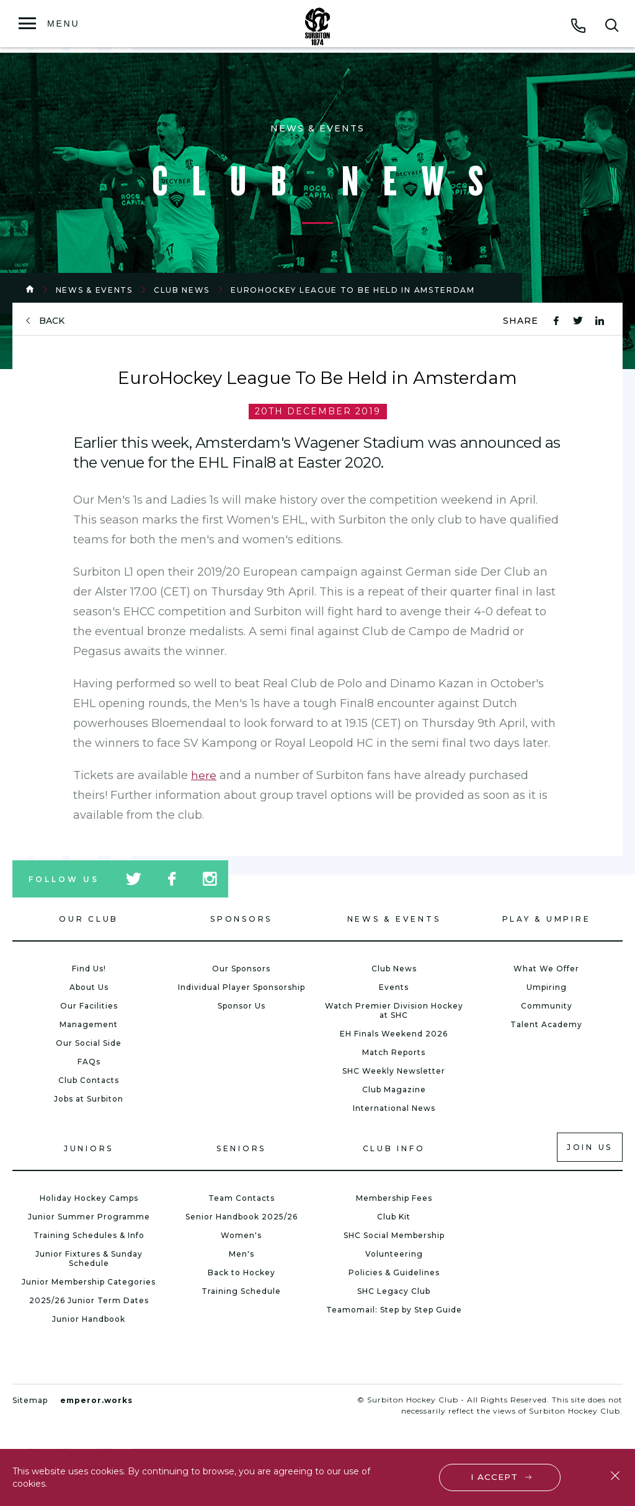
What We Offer (546, 968)
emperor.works (96, 1400)
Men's (241, 1254)
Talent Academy (546, 1024)
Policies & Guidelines (394, 1272)
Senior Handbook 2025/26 (241, 1216)
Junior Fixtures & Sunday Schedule (89, 1258)
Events (394, 987)
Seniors (241, 1148)
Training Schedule (241, 1291)
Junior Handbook (88, 1319)
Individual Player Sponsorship (241, 987)
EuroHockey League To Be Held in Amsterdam (353, 290)
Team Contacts (241, 1198)
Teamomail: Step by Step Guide (394, 1309)
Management (89, 1024)
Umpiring (546, 987)
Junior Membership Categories (89, 1281)
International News (394, 1108)
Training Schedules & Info (88, 1235)
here (203, 775)
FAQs (89, 1061)
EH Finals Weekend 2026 (394, 1033)
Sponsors (241, 919)
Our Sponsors (241, 968)
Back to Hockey (241, 1272)
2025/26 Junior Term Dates (89, 1300)
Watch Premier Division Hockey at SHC (394, 1010)
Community (546, 1005)
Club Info (394, 1148)
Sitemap (30, 1400)
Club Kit (394, 1216)
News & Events (94, 290)
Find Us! (89, 968)
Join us (590, 1147)
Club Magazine (394, 1089)
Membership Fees (394, 1198)
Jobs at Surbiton (88, 1098)
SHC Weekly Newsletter (393, 1071)
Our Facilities (89, 1005)
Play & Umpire (546, 919)
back (51, 321)
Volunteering (394, 1254)
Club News (182, 290)
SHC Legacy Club (393, 1291)
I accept (495, 1476)
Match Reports (393, 1052)
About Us (89, 987)
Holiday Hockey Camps (89, 1198)
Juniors (88, 1148)
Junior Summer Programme (89, 1216)
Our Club (88, 919)
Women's (241, 1235)
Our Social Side (89, 1043)
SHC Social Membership (394, 1235)
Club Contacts (88, 1080)
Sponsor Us (241, 1005)
